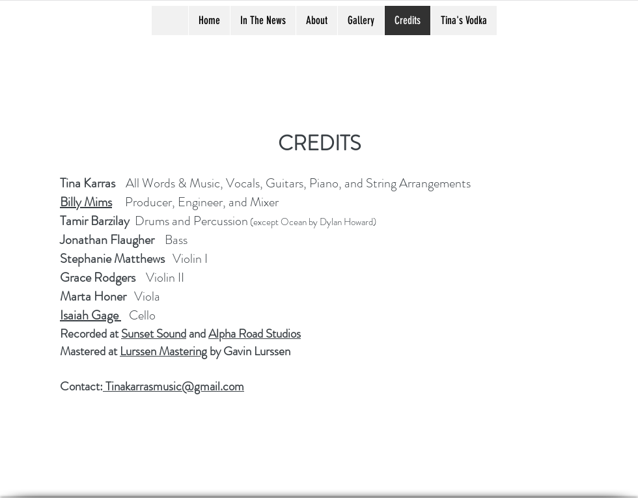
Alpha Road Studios (254, 333)
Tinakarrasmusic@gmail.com (173, 386)
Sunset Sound (153, 333)
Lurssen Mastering (163, 351)
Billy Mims (86, 202)
